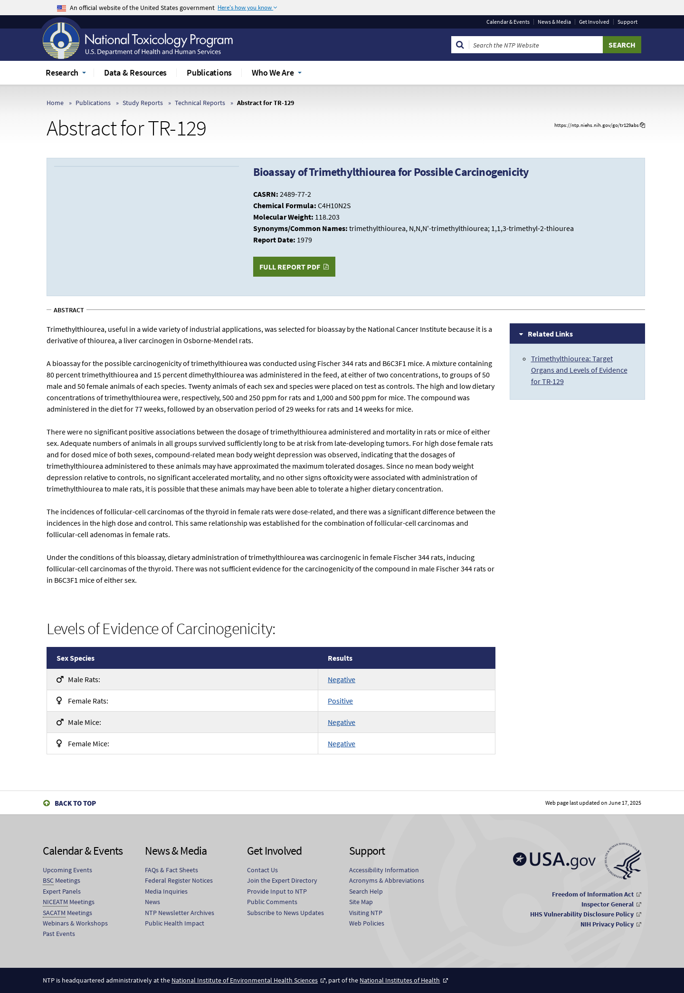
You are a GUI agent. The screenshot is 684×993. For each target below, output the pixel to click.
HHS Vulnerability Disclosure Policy (582, 914)
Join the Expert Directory (282, 880)
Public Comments (272, 901)
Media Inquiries (166, 891)
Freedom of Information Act (593, 894)
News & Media (554, 22)
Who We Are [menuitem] (273, 72)
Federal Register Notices (179, 880)
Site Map (361, 901)
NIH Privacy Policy (607, 924)
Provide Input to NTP (277, 891)
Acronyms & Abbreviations (386, 880)
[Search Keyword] (536, 44)
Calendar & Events (508, 22)
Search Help (366, 891)
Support (627, 22)
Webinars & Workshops (75, 923)
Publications (93, 102)
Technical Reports (200, 102)
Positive (340, 700)
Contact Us (262, 870)
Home (55, 102)
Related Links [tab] (550, 333)
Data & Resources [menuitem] (135, 72)
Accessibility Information (384, 870)
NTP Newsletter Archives (179, 912)
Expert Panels (62, 891)
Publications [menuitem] (209, 72)
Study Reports (143, 102)
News (152, 901)
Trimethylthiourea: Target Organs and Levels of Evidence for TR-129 (579, 370)
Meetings (61, 880)
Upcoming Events (67, 870)
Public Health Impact (174, 923)
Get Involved (594, 22)
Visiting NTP (365, 912)
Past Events (59, 933)
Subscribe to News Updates (285, 912)
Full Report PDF (289, 266)
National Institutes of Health (400, 980)
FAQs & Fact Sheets (171, 870)
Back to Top (75, 803)
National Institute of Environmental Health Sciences (244, 980)
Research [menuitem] (62, 72)
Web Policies (366, 923)
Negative (341, 679)
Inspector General (607, 904)
